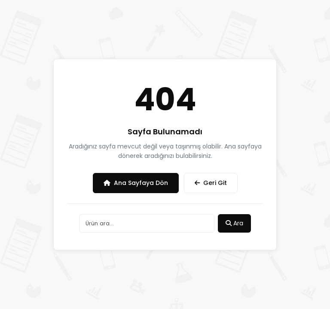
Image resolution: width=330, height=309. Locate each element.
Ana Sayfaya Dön (136, 183)
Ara (234, 223)
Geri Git (211, 183)
